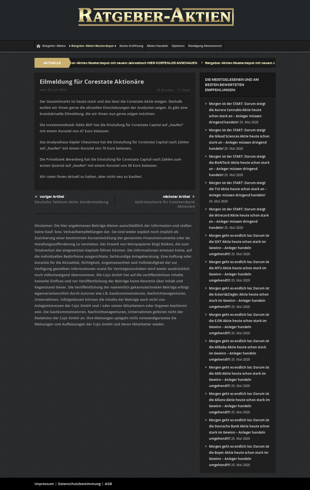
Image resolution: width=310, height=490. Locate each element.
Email (183, 90)
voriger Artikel (49, 197)
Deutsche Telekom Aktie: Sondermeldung (71, 201)
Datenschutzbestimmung (79, 483)
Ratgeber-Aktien (51, 46)
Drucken (165, 90)
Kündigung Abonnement (205, 46)
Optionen (178, 46)
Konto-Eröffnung (131, 46)
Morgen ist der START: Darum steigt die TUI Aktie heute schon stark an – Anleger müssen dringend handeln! (238, 189)
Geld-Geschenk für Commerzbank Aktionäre (165, 204)
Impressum (44, 483)
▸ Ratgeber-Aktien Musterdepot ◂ (92, 46)
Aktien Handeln (157, 46)
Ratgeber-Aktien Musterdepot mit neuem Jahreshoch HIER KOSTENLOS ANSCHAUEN (130, 63)
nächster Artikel (179, 197)
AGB (108, 483)
